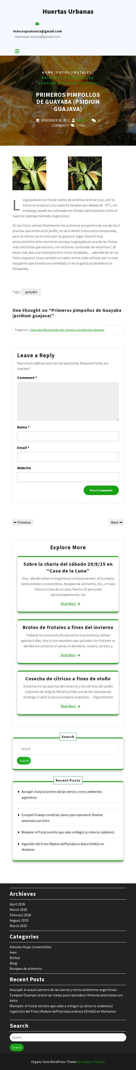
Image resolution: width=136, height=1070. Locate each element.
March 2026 (18, 909)
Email (23, 447)
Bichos (15, 957)
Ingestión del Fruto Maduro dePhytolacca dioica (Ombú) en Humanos (63, 1011)
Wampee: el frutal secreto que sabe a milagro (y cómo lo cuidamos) (67, 832)
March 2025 (18, 925)
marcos (83, 120)
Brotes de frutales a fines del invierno (68, 627)
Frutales (81, 72)
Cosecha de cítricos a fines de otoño (68, 678)
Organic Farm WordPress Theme (68, 1062)
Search (24, 761)
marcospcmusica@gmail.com (37, 36)
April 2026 (17, 904)
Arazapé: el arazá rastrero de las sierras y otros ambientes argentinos (63, 989)
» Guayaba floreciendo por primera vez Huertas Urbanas (66, 330)
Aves (13, 952)
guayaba (31, 292)
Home (48, 72)
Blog (13, 963)
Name (23, 427)
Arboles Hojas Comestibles (31, 947)
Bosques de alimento (26, 968)
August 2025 (19, 920)
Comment (27, 377)
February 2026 (20, 915)
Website (24, 468)
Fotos (63, 72)
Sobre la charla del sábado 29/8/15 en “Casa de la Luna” (68, 567)
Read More (68, 604)
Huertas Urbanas (68, 11)
